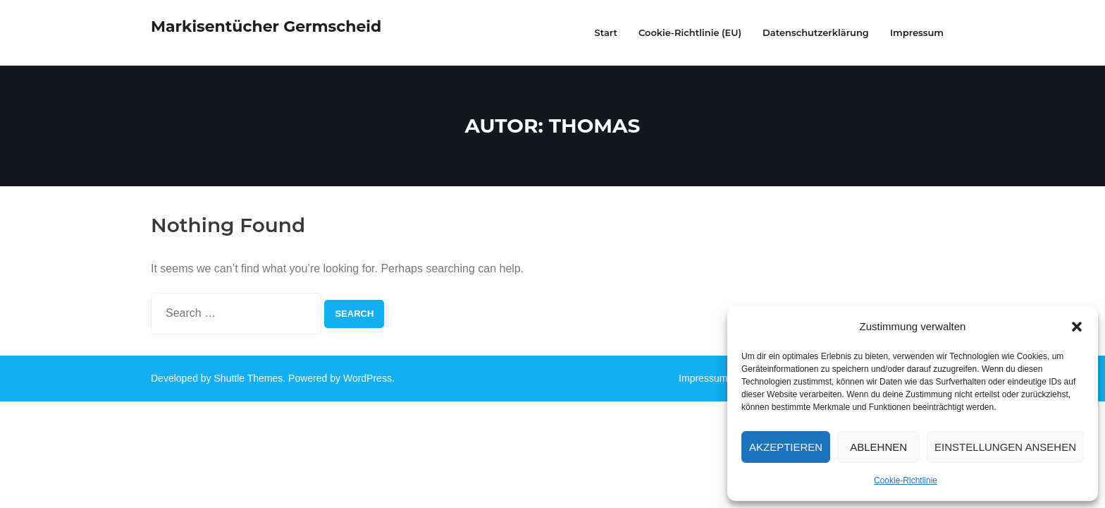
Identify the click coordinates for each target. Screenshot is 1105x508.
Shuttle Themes (248, 378)
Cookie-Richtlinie (905, 480)
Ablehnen (878, 447)
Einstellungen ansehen (1005, 447)
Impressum (703, 378)
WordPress (367, 378)
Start (605, 32)
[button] (1077, 327)
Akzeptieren (785, 447)
